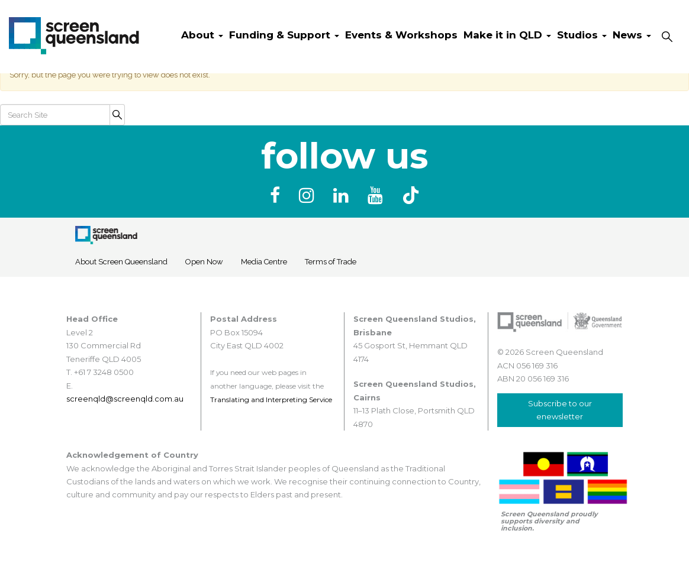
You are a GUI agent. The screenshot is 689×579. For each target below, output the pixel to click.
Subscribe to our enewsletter (560, 410)
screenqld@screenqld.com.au (124, 398)
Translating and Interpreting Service (271, 399)
